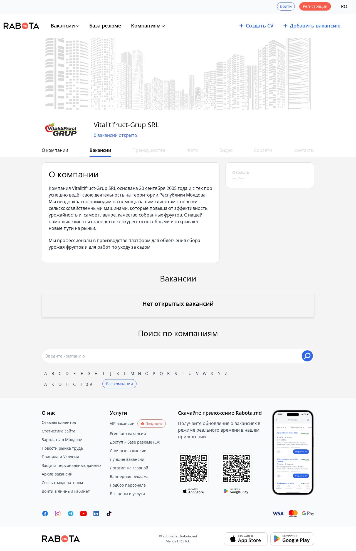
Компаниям (145, 25)
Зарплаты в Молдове (62, 439)
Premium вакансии (128, 433)
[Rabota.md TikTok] (109, 513)
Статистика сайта (58, 431)
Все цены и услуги (127, 493)
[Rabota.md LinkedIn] (96, 513)
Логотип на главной (129, 468)
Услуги (118, 412)
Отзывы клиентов (59, 422)
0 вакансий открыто (115, 135)
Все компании (119, 383)
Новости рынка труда (62, 448)
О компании (55, 150)
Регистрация (315, 6)
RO (344, 6)
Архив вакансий (57, 474)
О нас (49, 412)
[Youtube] (83, 513)
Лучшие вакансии (127, 459)
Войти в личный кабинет (66, 491)
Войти (286, 6)
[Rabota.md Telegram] (70, 513)
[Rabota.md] (21, 26)
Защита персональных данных (71, 465)
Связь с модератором (62, 482)
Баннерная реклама (129, 476)
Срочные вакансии (128, 450)
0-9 (89, 384)
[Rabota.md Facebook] (45, 513)
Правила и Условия (60, 456)
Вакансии (63, 25)
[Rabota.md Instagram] (57, 513)
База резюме (105, 25)
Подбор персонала (128, 485)
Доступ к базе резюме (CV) (135, 442)
